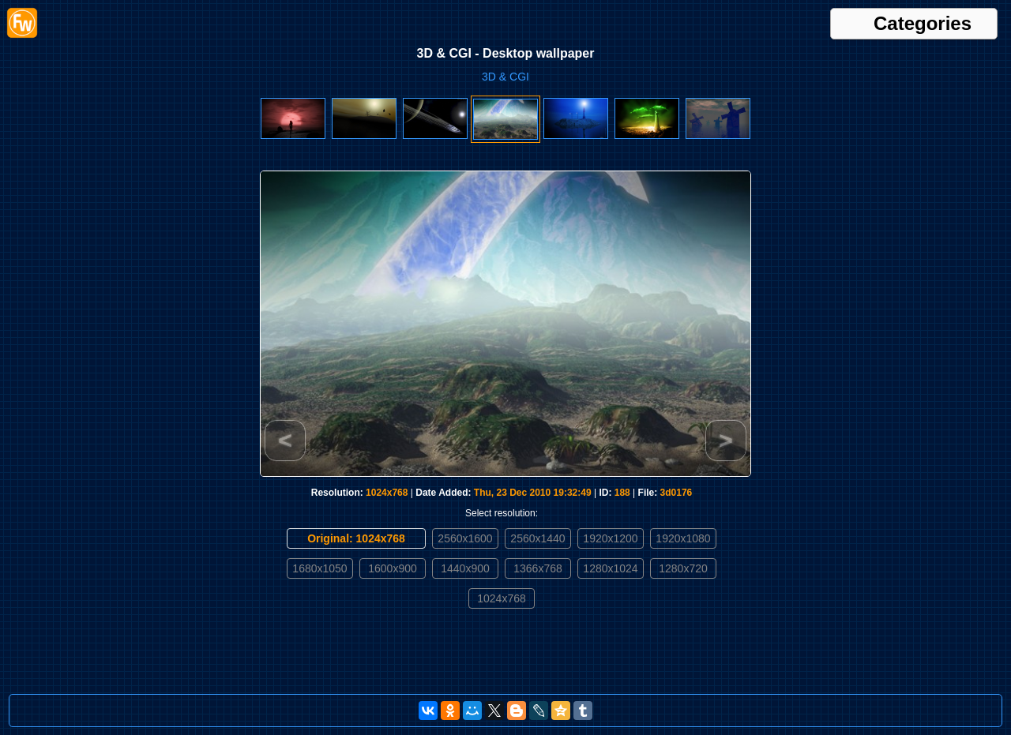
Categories (923, 23)
